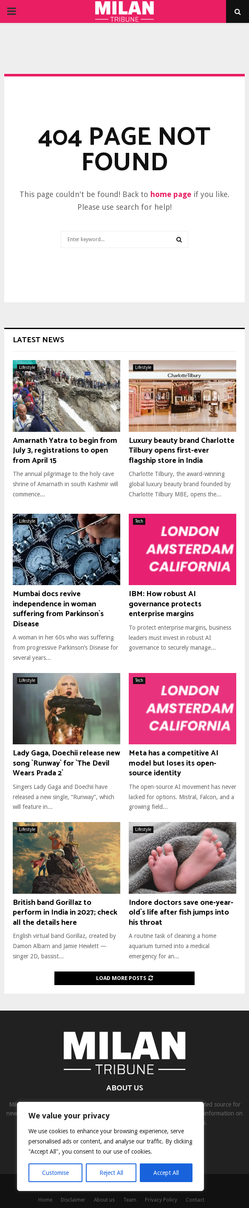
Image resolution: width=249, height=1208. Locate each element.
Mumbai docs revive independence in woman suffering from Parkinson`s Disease (58, 609)
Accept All (166, 1172)
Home (45, 1200)
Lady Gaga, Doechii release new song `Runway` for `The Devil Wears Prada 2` (66, 763)
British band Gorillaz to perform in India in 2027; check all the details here (65, 912)
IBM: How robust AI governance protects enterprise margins (165, 604)
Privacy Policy (161, 1200)
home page (170, 194)
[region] (110, 1146)
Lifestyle (27, 367)
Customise (55, 1172)
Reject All (111, 1172)
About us (104, 1200)
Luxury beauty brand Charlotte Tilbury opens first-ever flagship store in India (182, 450)
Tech (139, 521)
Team (129, 1200)
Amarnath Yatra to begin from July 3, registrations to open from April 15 (65, 450)
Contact (195, 1200)
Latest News (38, 340)
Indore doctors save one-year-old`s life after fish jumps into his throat (181, 912)
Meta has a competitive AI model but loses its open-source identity (173, 763)
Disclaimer (73, 1200)
